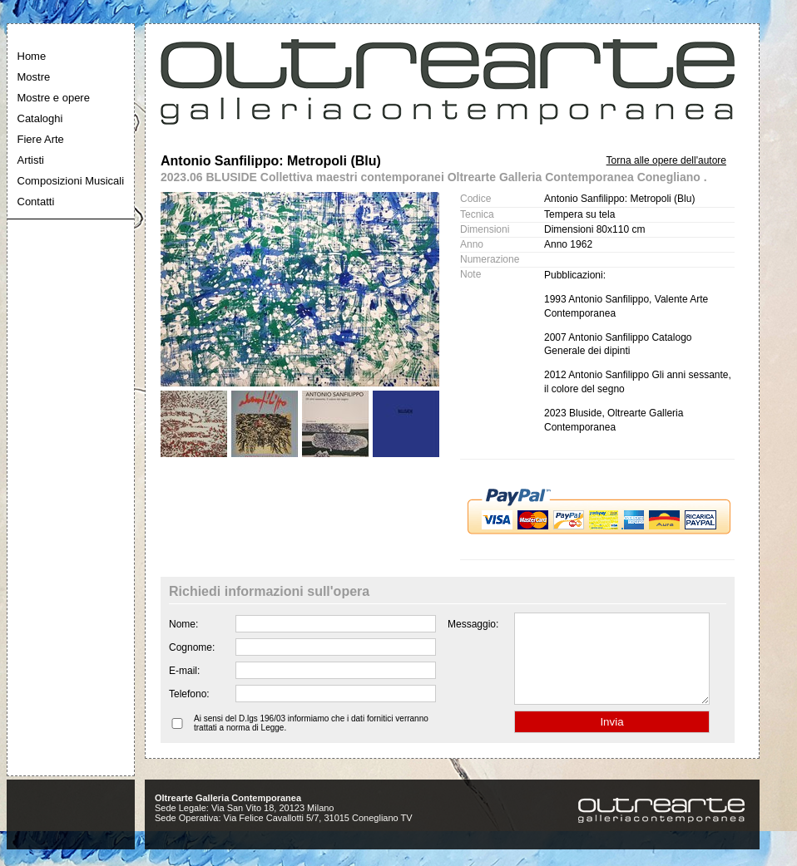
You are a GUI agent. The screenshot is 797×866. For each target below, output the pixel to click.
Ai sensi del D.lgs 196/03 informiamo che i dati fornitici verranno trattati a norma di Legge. (311, 740)
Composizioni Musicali (71, 181)
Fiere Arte (40, 139)
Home (32, 56)
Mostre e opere (53, 97)
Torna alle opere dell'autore (666, 160)
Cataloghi (40, 118)
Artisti (31, 160)
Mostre (34, 77)
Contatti (36, 201)
